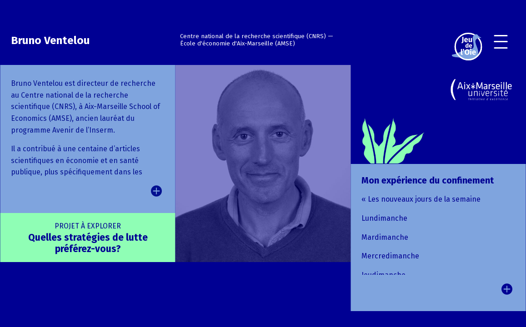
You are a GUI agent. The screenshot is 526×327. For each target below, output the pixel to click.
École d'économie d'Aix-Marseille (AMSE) (237, 43)
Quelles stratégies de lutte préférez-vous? (88, 238)
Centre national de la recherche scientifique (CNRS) (253, 36)
